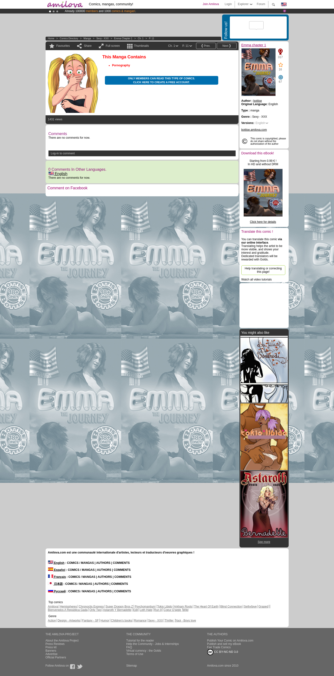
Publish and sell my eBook (224, 644)
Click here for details (263, 222)
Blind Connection (231, 606)
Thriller (169, 620)
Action (52, 620)
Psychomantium (145, 606)
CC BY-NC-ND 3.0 (222, 652)
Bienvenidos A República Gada (68, 610)
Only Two (95, 610)
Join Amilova (211, 4)
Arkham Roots (183, 606)
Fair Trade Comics (219, 647)
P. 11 (151, 38)
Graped (263, 606)
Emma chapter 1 (123, 38)
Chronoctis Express (91, 606)
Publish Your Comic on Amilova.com (230, 640)
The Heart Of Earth (206, 606)
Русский (57, 591)
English (58, 174)
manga (87, 38)
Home (51, 38)
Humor (105, 620)
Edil (135, 610)
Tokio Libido (164, 606)
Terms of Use (134, 654)
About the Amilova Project (62, 640)
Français (57, 577)
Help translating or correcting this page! (263, 270)
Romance (140, 620)
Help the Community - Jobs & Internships (152, 644)
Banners (51, 650)
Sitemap (131, 665)
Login (228, 4)
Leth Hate (146, 610)
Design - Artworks (69, 620)
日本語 (55, 584)
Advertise (52, 654)
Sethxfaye (250, 606)
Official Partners (56, 657)
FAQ (129, 647)
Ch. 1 (140, 38)
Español (56, 570)
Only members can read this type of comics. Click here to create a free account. (161, 80)
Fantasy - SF (90, 620)
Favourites (63, 46)
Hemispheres (68, 606)
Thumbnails (141, 46)
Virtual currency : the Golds (143, 650)
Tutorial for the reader (140, 640)
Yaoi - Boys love (185, 620)
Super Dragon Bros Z (119, 606)
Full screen (113, 46)
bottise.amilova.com (254, 129)
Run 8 (158, 610)
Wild (185, 610)
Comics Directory (69, 38)
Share (88, 46)
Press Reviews (55, 644)
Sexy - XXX (102, 38)
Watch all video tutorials (256, 279)
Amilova (53, 606)
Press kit (51, 647)
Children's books (121, 620)
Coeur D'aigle (173, 610)
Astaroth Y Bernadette (117, 610)
